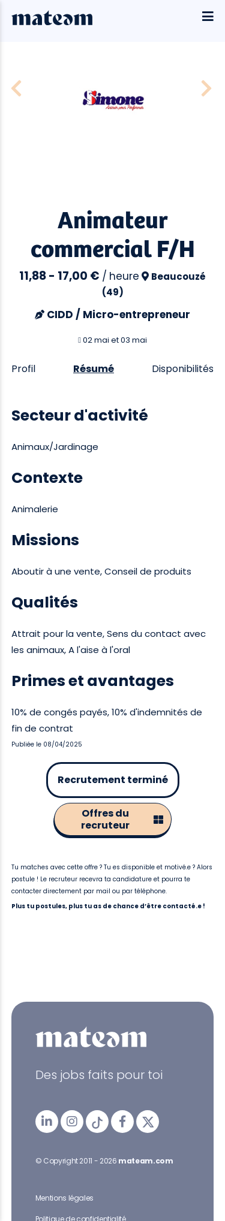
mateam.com (145, 1161)
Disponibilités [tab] (183, 369)
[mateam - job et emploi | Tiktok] (97, 1121)
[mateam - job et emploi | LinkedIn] (46, 1121)
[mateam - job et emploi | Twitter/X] (147, 1121)
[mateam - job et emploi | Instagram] (72, 1121)
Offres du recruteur (122, 819)
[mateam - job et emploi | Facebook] (122, 1121)
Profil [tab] (23, 369)
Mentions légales (64, 1198)
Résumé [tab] (93, 369)
